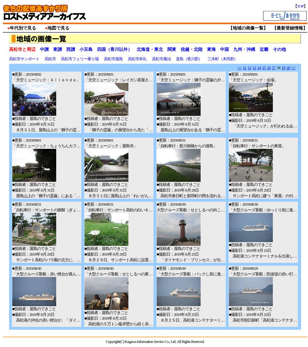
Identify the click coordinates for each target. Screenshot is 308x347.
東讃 (57, 49)
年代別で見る (23, 28)
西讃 (70, 49)
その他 (279, 49)
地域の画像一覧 (248, 28)
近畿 (264, 49)
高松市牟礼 (137, 59)
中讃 (44, 49)
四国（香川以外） (114, 49)
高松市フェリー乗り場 (80, 59)
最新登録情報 (290, 28)
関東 (171, 49)
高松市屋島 (113, 59)
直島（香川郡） (189, 59)
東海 (211, 49)
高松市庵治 (161, 59)
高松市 (51, 59)
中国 (224, 49)
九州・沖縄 (244, 49)
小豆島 (86, 49)
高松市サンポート (24, 59)
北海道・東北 (150, 49)
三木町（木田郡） (223, 59)
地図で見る (58, 28)
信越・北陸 (192, 49)
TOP (300, 6)
